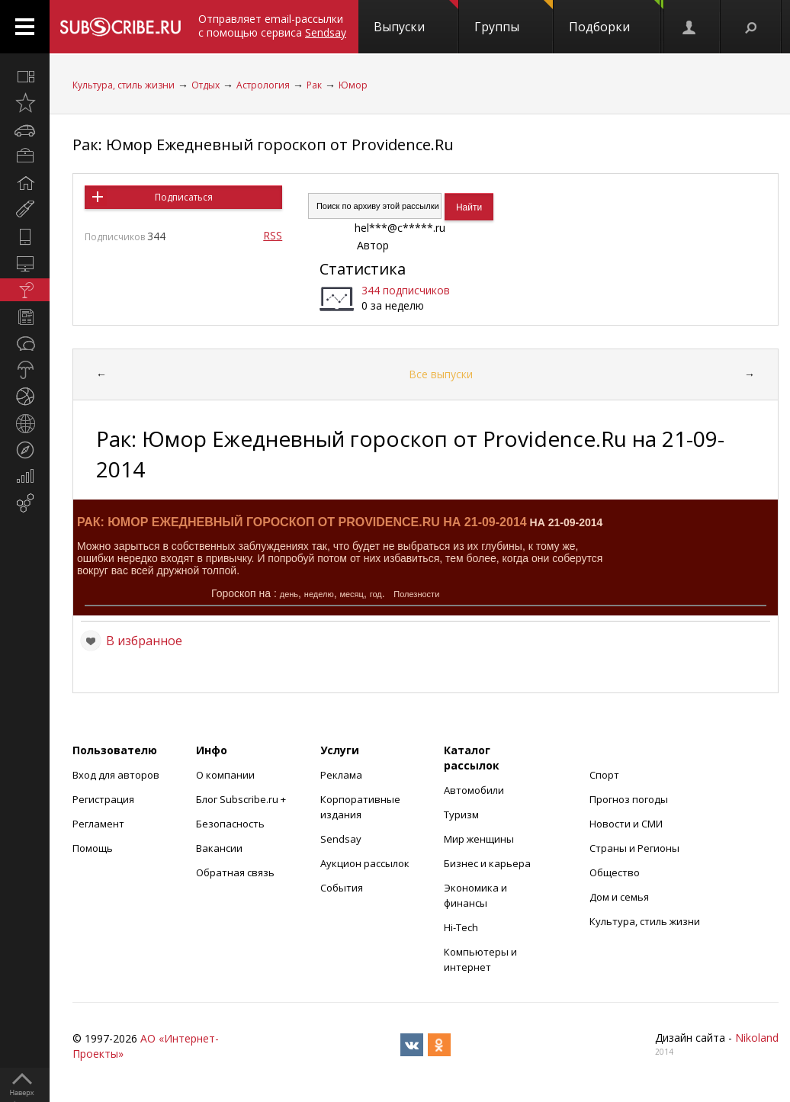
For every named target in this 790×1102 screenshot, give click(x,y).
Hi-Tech (461, 927)
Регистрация (103, 799)
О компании (225, 775)
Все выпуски (441, 374)
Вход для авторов (115, 775)
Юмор (353, 85)
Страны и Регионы (634, 848)
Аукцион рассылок (364, 863)
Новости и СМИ (626, 824)
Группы (513, 17)
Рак (314, 85)
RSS (272, 235)
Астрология (263, 85)
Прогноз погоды (628, 799)
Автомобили (474, 790)
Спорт (604, 775)
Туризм (461, 814)
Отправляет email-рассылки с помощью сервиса (272, 25)
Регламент (98, 824)
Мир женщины (479, 839)
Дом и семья (619, 897)
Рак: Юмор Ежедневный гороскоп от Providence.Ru (263, 144)
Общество (614, 872)
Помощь (92, 848)
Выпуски (416, 17)
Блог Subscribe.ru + (242, 799)
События (341, 888)
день (289, 594)
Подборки (616, 17)
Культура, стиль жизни (123, 85)
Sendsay (340, 839)
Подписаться (184, 197)
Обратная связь (235, 872)
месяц (351, 594)
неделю (319, 594)
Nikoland (757, 1037)
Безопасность (230, 824)
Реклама (341, 775)
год (376, 594)
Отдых (205, 85)
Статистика (363, 269)
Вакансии (219, 848)
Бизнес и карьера (487, 863)
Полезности (416, 594)
